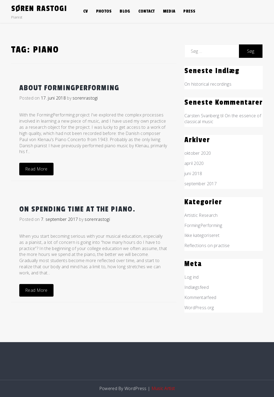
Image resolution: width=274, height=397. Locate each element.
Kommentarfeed (200, 297)
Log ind (191, 277)
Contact (146, 11)
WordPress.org (199, 308)
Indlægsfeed (196, 287)
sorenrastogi (85, 98)
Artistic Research (201, 215)
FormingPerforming (203, 225)
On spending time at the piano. (77, 209)
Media (169, 11)
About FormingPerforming (69, 88)
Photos (104, 11)
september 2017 (200, 184)
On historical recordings (207, 84)
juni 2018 (193, 173)
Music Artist (163, 388)
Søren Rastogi (39, 8)
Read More (36, 169)
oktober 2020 (197, 153)
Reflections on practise (207, 245)
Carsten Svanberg (201, 116)
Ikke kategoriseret (201, 235)
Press (189, 11)
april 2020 (194, 163)
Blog (125, 11)
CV (85, 11)
